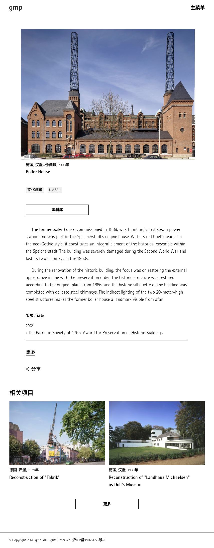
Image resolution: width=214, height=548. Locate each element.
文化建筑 (34, 190)
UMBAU (55, 190)
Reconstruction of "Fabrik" (34, 477)
